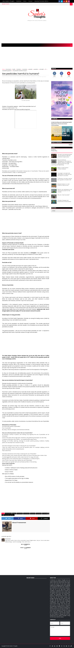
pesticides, (28, 76)
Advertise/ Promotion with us (41, 1)
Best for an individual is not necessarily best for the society (65, 191)
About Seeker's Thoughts (8, 1)
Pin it (32, 518)
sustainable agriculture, (41, 76)
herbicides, (14, 76)
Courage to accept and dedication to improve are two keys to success (65, 174)
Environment (8, 69)
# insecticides (26, 513)
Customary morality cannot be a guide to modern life (65, 179)
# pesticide (32, 513)
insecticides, (19, 76)
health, (10, 76)
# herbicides (19, 513)
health (13, 69)
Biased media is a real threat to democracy (64, 184)
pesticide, (24, 76)
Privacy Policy (54, 150)
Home (24, 1)
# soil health (44, 513)
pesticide (30, 69)
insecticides (24, 69)
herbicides (19, 69)
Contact (30, 1)
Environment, (6, 76)
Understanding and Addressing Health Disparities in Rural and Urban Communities (61, 123)
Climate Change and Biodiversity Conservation (64, 201)
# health (14, 513)
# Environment (8, 513)
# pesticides (38, 513)
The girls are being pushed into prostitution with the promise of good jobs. (65, 156)
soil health (41, 69)
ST (45, 69)
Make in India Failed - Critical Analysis (63, 168)
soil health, (33, 76)
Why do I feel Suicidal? (64, 195)
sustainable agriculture (7, 70)
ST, (35, 76)
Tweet (8, 518)
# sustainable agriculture (9, 515)
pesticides (36, 69)
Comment (44, 518)
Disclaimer (18, 1)
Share (20, 518)
